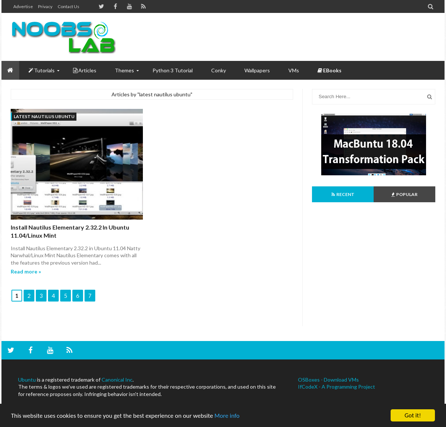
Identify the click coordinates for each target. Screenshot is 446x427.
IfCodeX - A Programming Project (336, 386)
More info (227, 416)
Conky (218, 70)
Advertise (23, 6)
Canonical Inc (117, 379)
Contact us (68, 6)
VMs (293, 70)
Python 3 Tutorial (172, 70)
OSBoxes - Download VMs (328, 379)
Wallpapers (257, 70)
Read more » (26, 271)
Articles (84, 70)
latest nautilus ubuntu (44, 116)
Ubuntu (27, 379)
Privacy (45, 6)
